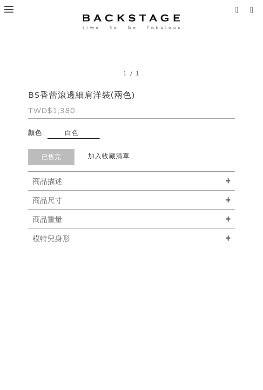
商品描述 (47, 181)
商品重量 (47, 219)
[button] (254, 9)
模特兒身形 (51, 238)
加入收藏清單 (109, 156)
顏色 (35, 132)
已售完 (51, 157)
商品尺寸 (47, 200)
